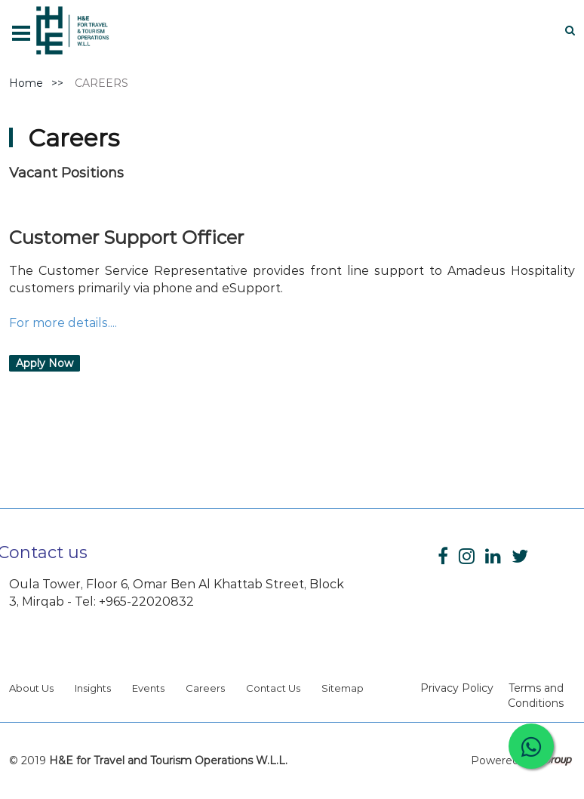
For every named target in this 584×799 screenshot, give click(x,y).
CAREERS (101, 83)
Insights (93, 688)
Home (26, 83)
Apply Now (44, 363)
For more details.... (63, 323)
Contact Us (273, 688)
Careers (205, 688)
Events (148, 688)
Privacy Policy (456, 688)
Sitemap (342, 688)
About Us (31, 688)
